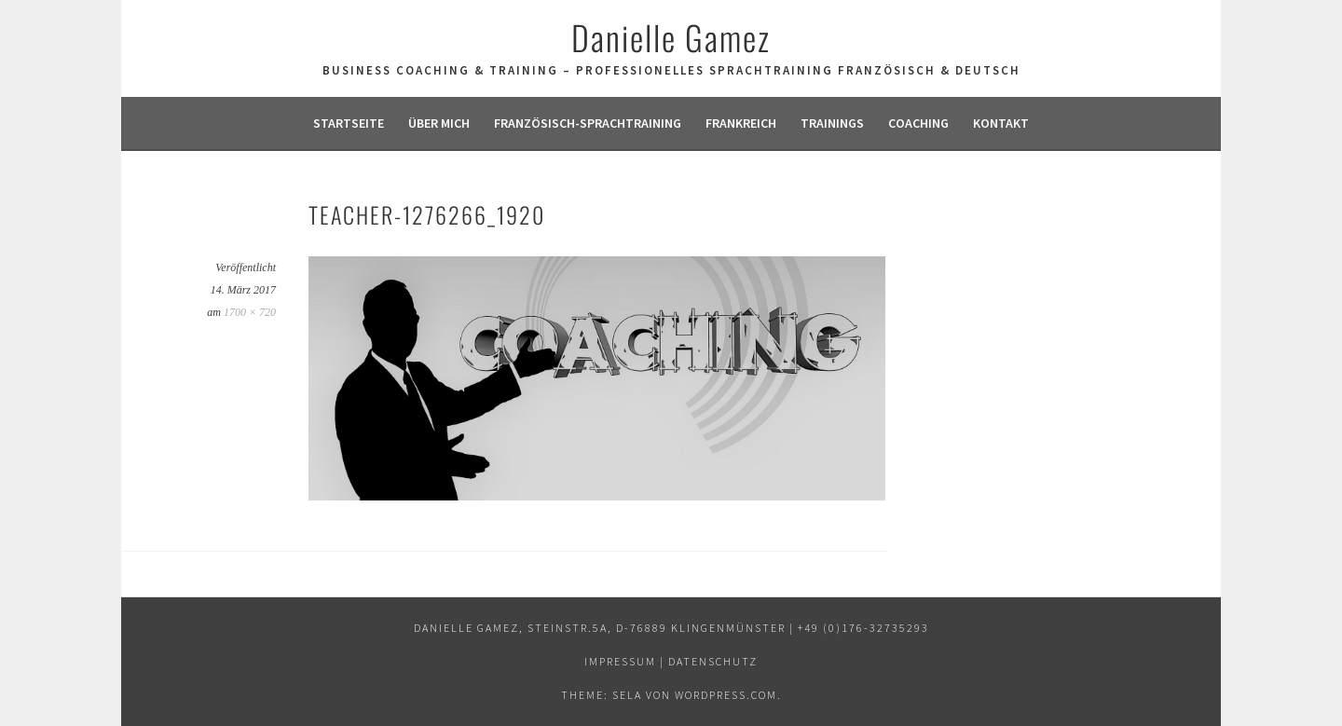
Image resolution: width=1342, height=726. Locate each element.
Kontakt (1001, 123)
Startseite (348, 123)
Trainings (832, 123)
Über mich (439, 123)
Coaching (918, 123)
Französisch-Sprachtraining (587, 123)
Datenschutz (713, 661)
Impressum (620, 661)
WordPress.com (726, 695)
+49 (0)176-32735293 (863, 628)
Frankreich (740, 123)
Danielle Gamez (671, 37)
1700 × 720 (250, 312)
